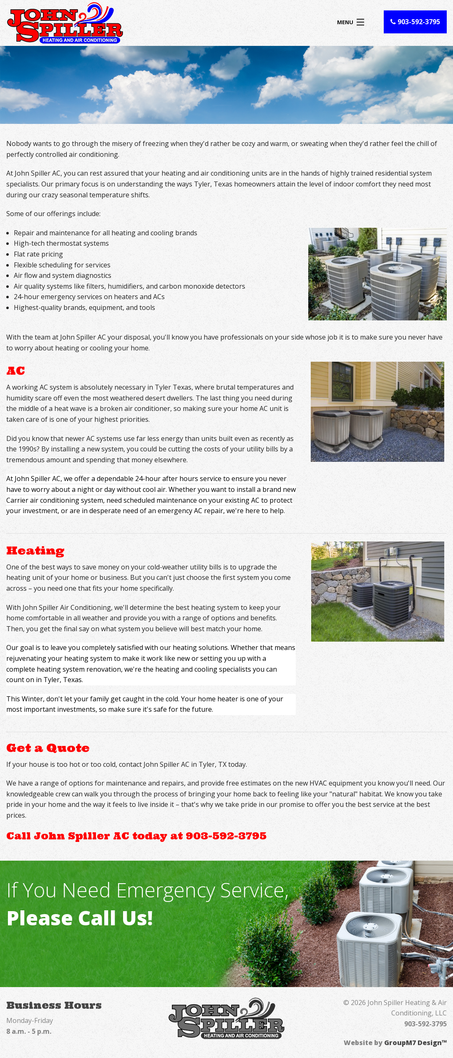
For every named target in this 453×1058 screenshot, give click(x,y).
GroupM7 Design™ (415, 1042)
